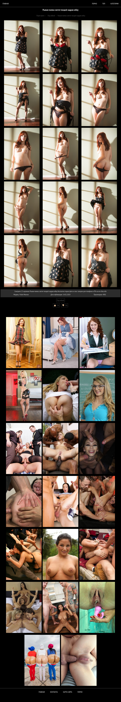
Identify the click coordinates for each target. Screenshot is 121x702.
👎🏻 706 (64, 305)
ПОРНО (80, 692)
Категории (115, 3)
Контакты (54, 692)
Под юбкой (60, 300)
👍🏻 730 (56, 305)
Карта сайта (67, 692)
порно (94, 3)
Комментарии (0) (7, 309)
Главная (5, 3)
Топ (103, 3)
